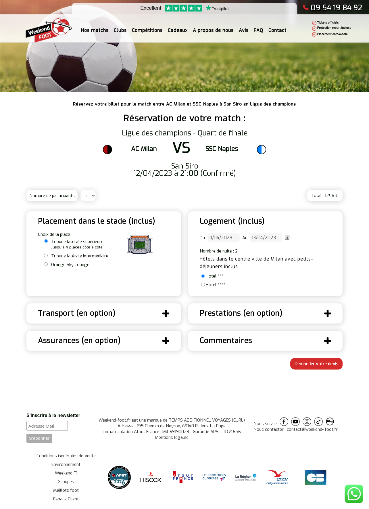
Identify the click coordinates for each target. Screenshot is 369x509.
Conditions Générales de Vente (66, 456)
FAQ (258, 26)
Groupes (66, 482)
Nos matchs (95, 26)
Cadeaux (178, 26)
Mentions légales (172, 437)
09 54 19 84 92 (332, 8)
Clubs (120, 26)
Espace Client (66, 499)
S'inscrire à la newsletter (53, 415)
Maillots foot (66, 490)
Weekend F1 (66, 473)
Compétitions (147, 26)
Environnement (65, 464)
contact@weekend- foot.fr (312, 429)
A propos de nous (213, 26)
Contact (277, 26)
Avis (244, 26)
